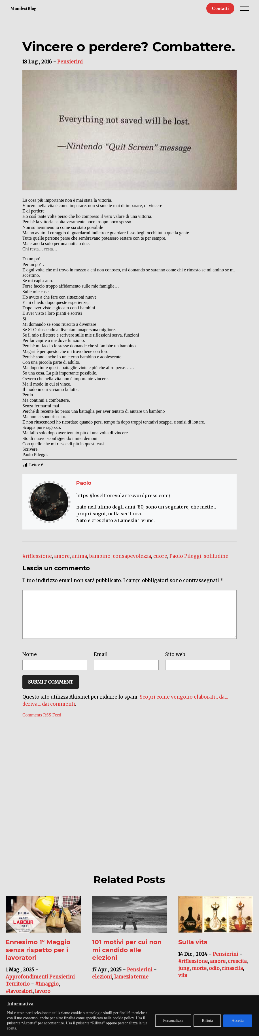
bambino (100, 556)
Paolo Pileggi (185, 556)
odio (214, 977)
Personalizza (173, 1020)
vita (182, 984)
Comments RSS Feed (41, 723)
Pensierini (70, 62)
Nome (29, 663)
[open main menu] (246, 10)
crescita (237, 970)
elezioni (102, 985)
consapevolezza (132, 556)
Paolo (83, 483)
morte (199, 977)
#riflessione (37, 556)
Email (101, 663)
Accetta (238, 1020)
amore (62, 556)
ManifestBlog (23, 8)
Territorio (18, 992)
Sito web (175, 663)
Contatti (220, 8)
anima (79, 556)
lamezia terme (131, 985)
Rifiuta (207, 1020)
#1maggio (47, 992)
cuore (160, 556)
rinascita (232, 977)
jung (184, 977)
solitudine (216, 556)
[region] (129, 1015)
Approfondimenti (27, 985)
